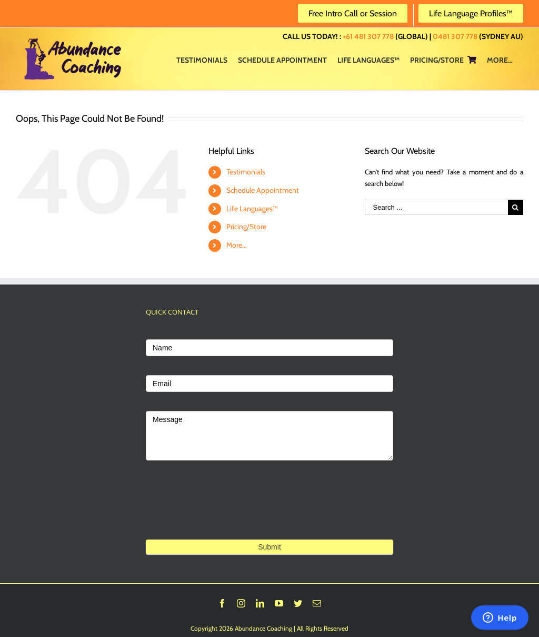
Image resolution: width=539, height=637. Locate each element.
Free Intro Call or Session (352, 13)
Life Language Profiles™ (471, 13)
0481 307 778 (455, 36)
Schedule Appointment (262, 190)
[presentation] (226, 491)
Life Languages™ (252, 208)
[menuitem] (201, 59)
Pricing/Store (246, 226)
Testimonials (245, 172)
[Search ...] (436, 207)
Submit (269, 547)
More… (236, 245)
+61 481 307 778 (368, 36)
